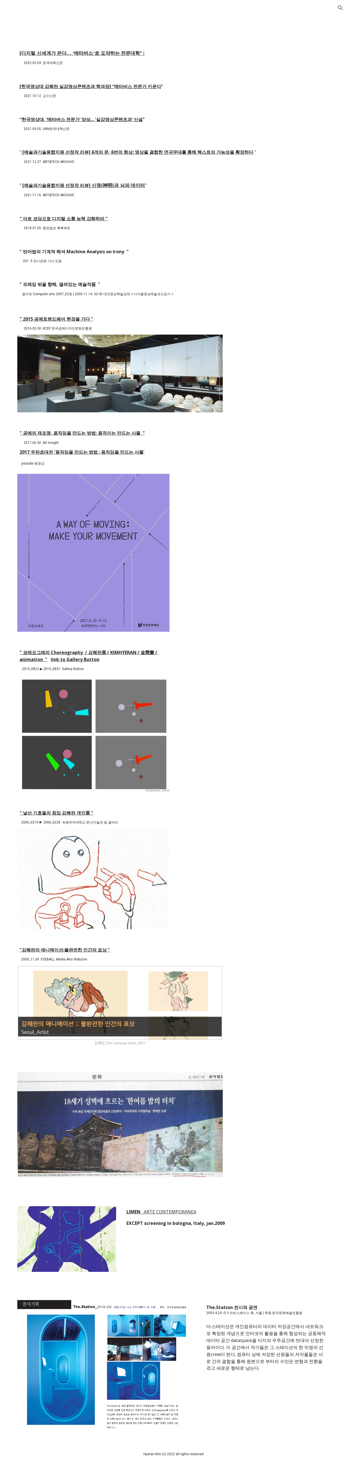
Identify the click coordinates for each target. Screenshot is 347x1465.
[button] (340, 8)
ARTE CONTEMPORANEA (170, 1212)
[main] (173, 57)
